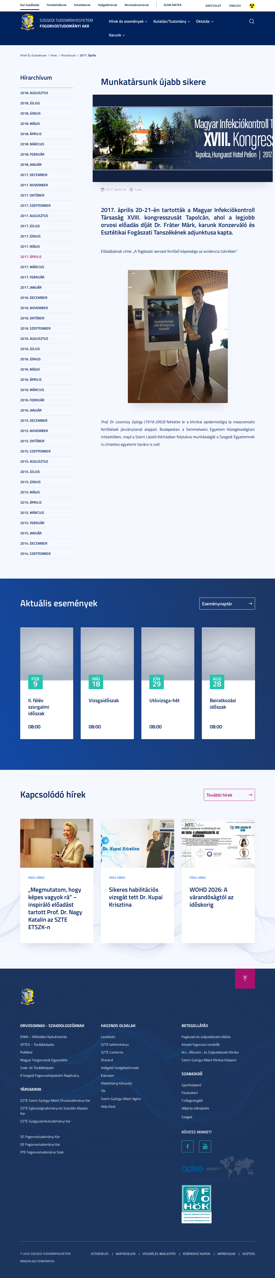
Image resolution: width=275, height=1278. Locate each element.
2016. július (30, 348)
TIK (103, 1090)
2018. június (30, 113)
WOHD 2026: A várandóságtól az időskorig (212, 897)
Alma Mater (172, 5)
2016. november (34, 307)
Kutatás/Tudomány (169, 21)
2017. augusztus (34, 215)
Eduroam (107, 1075)
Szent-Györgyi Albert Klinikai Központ (209, 1060)
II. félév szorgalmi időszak (38, 707)
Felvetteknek (82, 5)
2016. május (30, 369)
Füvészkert (190, 1092)
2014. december (33, 543)
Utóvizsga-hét (164, 700)
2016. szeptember (35, 328)
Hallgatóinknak (107, 5)
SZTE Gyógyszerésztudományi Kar (45, 1121)
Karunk (115, 35)
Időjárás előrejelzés (195, 1108)
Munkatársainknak (137, 5)
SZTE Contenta (112, 1052)
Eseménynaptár (217, 603)
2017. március (32, 266)
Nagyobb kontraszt (252, 6)
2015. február (32, 522)
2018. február (32, 154)
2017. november (34, 185)
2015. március (32, 512)
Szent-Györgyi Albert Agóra (121, 1098)
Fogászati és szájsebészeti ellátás (206, 1036)
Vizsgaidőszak (104, 700)
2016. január (31, 410)
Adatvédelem (125, 1254)
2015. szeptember (35, 451)
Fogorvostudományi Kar (64, 26)
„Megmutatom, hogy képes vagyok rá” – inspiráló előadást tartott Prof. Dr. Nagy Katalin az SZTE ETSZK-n (55, 908)
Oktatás (203, 21)
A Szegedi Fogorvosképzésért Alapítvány (49, 1075)
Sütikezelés (100, 1254)
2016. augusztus (34, 338)
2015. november (34, 430)
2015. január (31, 533)
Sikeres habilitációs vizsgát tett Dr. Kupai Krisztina (136, 897)
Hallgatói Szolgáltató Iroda (120, 1067)
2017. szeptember (35, 205)
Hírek (53, 55)
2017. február (32, 277)
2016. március (32, 389)
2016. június (30, 359)
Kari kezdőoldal (29, 5)
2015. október (32, 440)
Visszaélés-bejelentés (159, 1254)
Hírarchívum (68, 55)
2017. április (88, 55)
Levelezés (108, 1036)
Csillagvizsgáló (192, 1100)
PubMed (26, 1052)
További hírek (219, 795)
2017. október (32, 195)
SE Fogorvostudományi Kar (40, 1136)
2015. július (30, 471)
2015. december (33, 420)
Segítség (248, 1254)
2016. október (32, 318)
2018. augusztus (34, 92)
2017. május (30, 246)
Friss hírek (36, 877)
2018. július (30, 103)
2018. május (30, 123)
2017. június (30, 236)
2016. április (31, 379)
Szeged (187, 1116)
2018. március (32, 144)
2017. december (33, 174)
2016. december (33, 297)
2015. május (30, 492)
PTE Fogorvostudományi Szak (42, 1152)
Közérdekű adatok (196, 1254)
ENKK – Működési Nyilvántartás (43, 1036)
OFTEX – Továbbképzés (37, 1044)
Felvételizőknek (56, 5)
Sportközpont (191, 1084)
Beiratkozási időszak (223, 703)
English (235, 5)
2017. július (30, 225)
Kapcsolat (213, 5)
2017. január (31, 287)
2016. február (32, 400)
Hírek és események (126, 21)
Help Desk (108, 1106)
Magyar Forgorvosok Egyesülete (43, 1060)
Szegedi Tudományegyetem (66, 20)
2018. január (31, 164)
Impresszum (226, 1254)
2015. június (30, 481)
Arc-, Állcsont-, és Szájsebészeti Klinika (210, 1052)
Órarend (107, 1060)
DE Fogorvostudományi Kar (40, 1144)
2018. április (31, 133)
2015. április (31, 502)
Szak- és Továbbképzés (37, 1067)
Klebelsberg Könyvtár (116, 1083)
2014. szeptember (35, 553)
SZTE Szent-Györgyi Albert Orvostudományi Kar (55, 1100)
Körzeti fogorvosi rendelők (201, 1044)
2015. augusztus (34, 461)
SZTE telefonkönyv (115, 1044)
